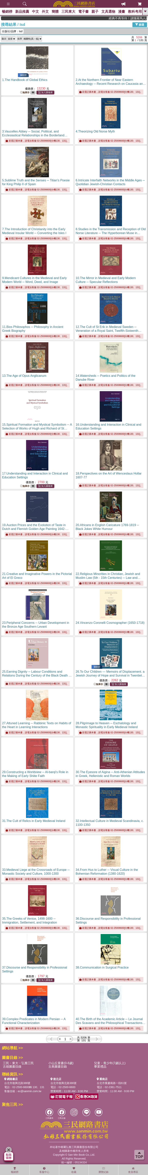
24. (110, 622)
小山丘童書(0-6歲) (60, 1063)
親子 (95, 12)
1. (24, 80)
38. (102, 967)
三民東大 (68, 12)
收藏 (73, 1170)
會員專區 (133, 1170)
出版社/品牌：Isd (12, 31)
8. (111, 233)
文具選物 (108, 12)
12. (108, 330)
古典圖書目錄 (57, 1066)
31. (33, 821)
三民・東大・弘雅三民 (18, 1063)
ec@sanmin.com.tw (29, 1091)
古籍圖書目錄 (12, 1066)
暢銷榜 (7, 12)
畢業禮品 (100, 1066)
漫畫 (121, 12)
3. (34, 135)
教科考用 (135, 12)
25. (37, 675)
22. (108, 577)
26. (110, 675)
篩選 (139, 24)
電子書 (83, 12)
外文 (45, 12)
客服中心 (44, 1170)
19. (35, 528)
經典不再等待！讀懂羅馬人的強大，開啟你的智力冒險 (134, 18)
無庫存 (24, 92)
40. (110, 1022)
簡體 (55, 12)
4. (95, 131)
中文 (35, 12)
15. (37, 428)
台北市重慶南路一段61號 (112, 1083)
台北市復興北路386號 (17, 1083)
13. (24, 375)
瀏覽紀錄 (103, 1170)
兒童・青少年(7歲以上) (110, 1063)
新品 (22, 12)
